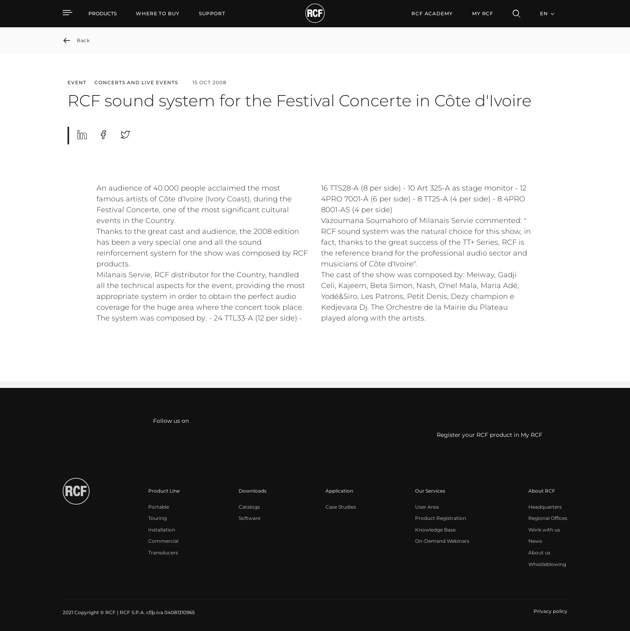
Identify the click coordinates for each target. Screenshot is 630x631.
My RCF (482, 13)
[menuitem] (157, 13)
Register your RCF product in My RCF (489, 435)
